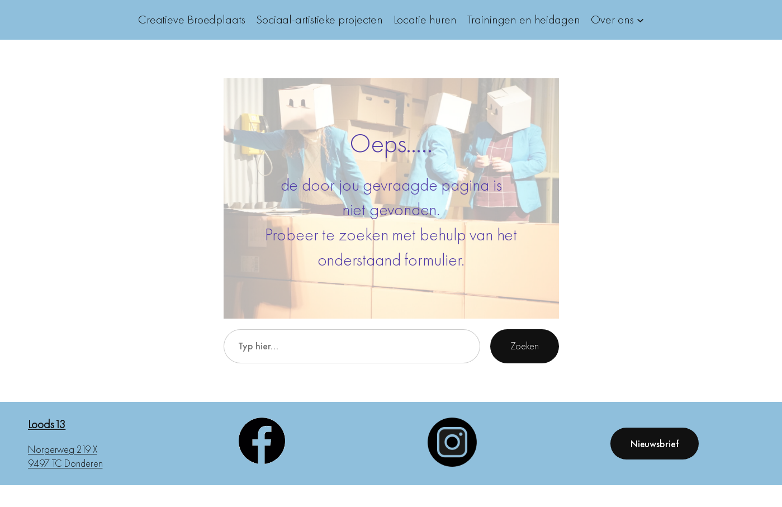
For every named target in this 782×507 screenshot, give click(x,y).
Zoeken (524, 345)
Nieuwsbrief (655, 443)
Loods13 (46, 424)
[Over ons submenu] (640, 19)
